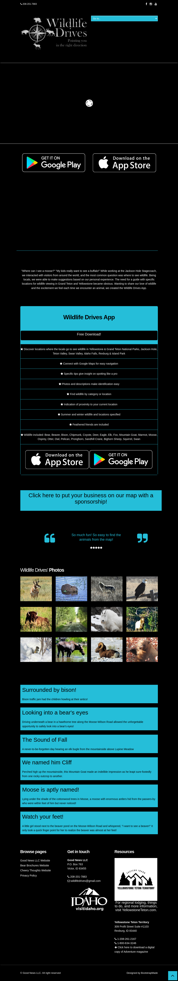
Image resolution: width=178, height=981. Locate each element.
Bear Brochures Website (34, 865)
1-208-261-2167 (125, 938)
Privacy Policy (28, 875)
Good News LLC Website (35, 860)
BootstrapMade (149, 972)
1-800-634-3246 (125, 943)
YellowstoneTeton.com (139, 910)
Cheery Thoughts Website (35, 870)
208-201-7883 (28, 4)
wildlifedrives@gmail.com (84, 880)
